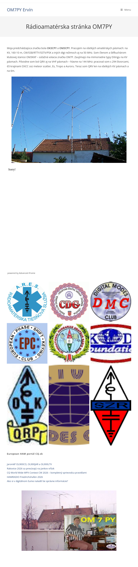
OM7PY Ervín (20, 10)
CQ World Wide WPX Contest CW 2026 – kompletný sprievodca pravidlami (47, 472)
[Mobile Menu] (126, 9)
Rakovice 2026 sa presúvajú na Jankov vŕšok (30, 468)
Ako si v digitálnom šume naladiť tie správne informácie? (37, 481)
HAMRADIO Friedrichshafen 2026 (25, 477)
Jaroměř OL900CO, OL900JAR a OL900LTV (29, 464)
